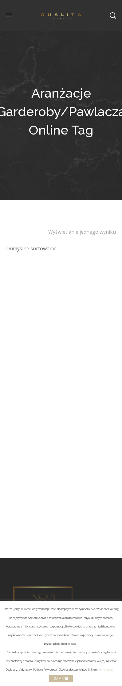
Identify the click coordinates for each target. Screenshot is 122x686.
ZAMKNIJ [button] (61, 678)
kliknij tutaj (105, 670)
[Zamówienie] (47, 249)
